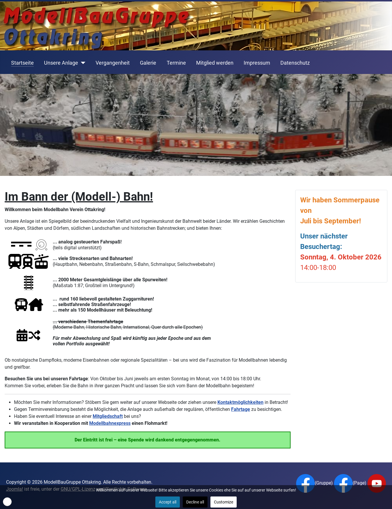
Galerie (148, 63)
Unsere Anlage (61, 63)
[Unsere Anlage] (81, 63)
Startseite (22, 63)
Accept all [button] (167, 502)
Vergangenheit (113, 63)
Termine (176, 63)
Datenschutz (295, 63)
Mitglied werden (214, 63)
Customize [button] (223, 502)
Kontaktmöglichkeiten (240, 402)
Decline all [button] (195, 502)
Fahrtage (240, 409)
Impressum (257, 63)
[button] (7, 501)
